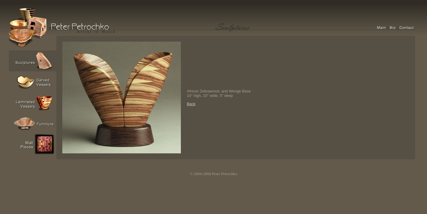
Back (191, 104)
